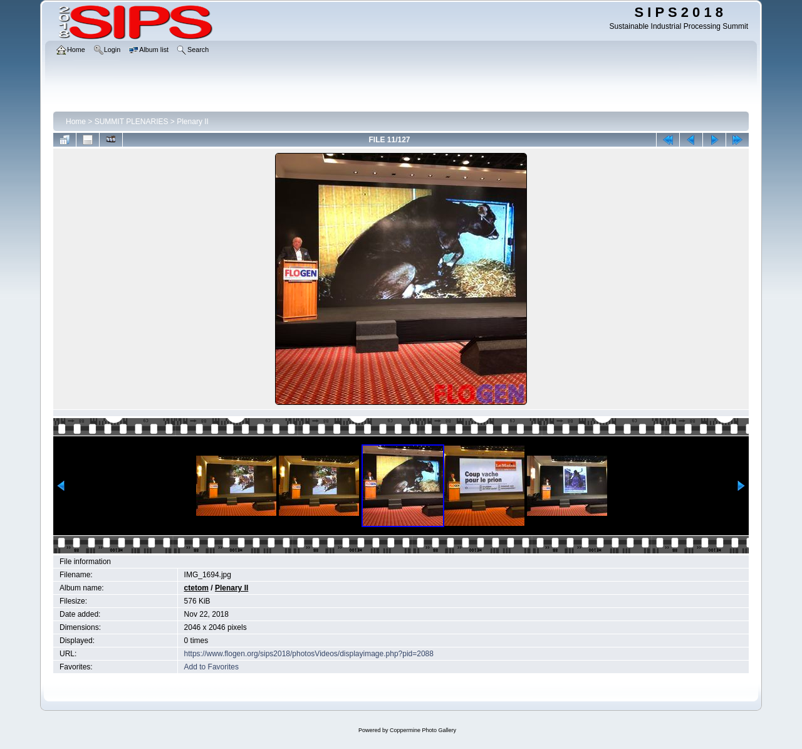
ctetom (196, 588)
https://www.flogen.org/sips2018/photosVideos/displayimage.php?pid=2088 (309, 653)
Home (76, 121)
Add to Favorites (211, 667)
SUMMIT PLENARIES (132, 121)
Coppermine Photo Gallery (423, 730)
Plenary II (193, 121)
